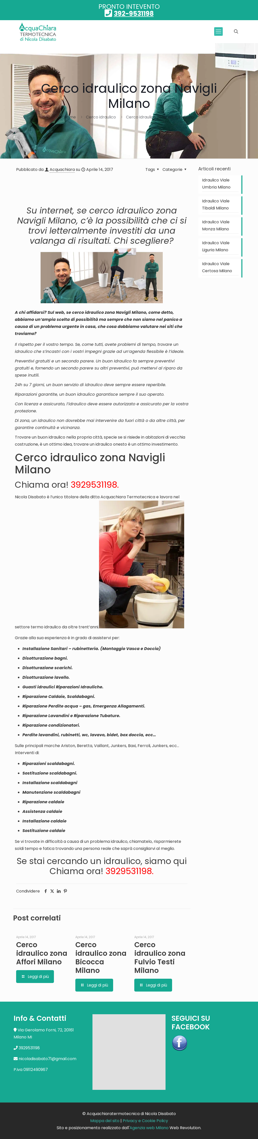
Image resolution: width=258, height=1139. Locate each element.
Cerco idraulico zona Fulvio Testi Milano (159, 957)
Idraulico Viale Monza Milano (216, 225)
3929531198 (94, 485)
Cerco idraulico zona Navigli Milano (160, 117)
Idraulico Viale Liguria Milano (216, 246)
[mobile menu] (218, 31)
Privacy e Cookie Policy (145, 1121)
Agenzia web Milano (149, 1128)
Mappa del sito (104, 1121)
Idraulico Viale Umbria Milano (216, 183)
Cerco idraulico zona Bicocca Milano (100, 957)
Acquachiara (62, 169)
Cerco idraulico (101, 117)
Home (70, 117)
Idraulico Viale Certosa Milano (217, 267)
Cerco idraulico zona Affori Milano (41, 953)
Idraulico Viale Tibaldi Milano (216, 204)
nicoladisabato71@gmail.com (47, 1059)
